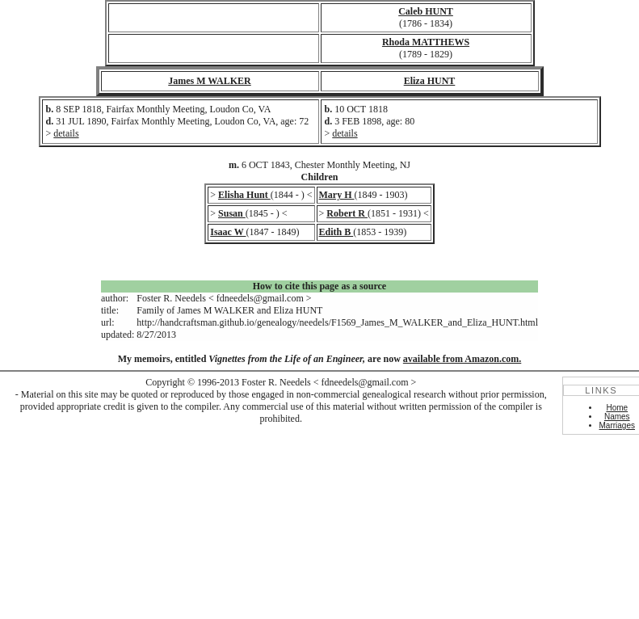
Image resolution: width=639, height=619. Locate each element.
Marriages (617, 425)
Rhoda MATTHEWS (425, 42)
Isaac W (228, 232)
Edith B (336, 232)
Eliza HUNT (430, 80)
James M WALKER (209, 80)
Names (617, 416)
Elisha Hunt (244, 194)
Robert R (347, 213)
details (65, 133)
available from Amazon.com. (462, 358)
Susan (232, 213)
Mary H (337, 194)
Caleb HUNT (425, 11)
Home (617, 407)
